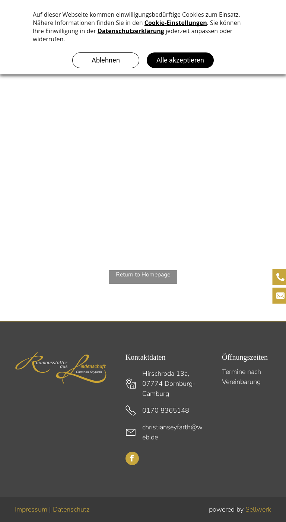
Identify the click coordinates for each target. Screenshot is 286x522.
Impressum (31, 509)
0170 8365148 (165, 410)
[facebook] (132, 459)
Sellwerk (258, 509)
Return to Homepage (143, 274)
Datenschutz (71, 509)
